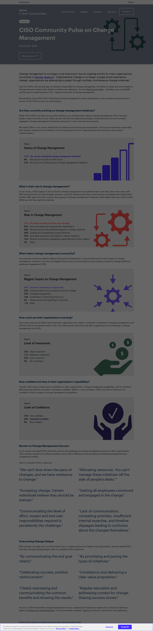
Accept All (125, 628)
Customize (109, 628)
